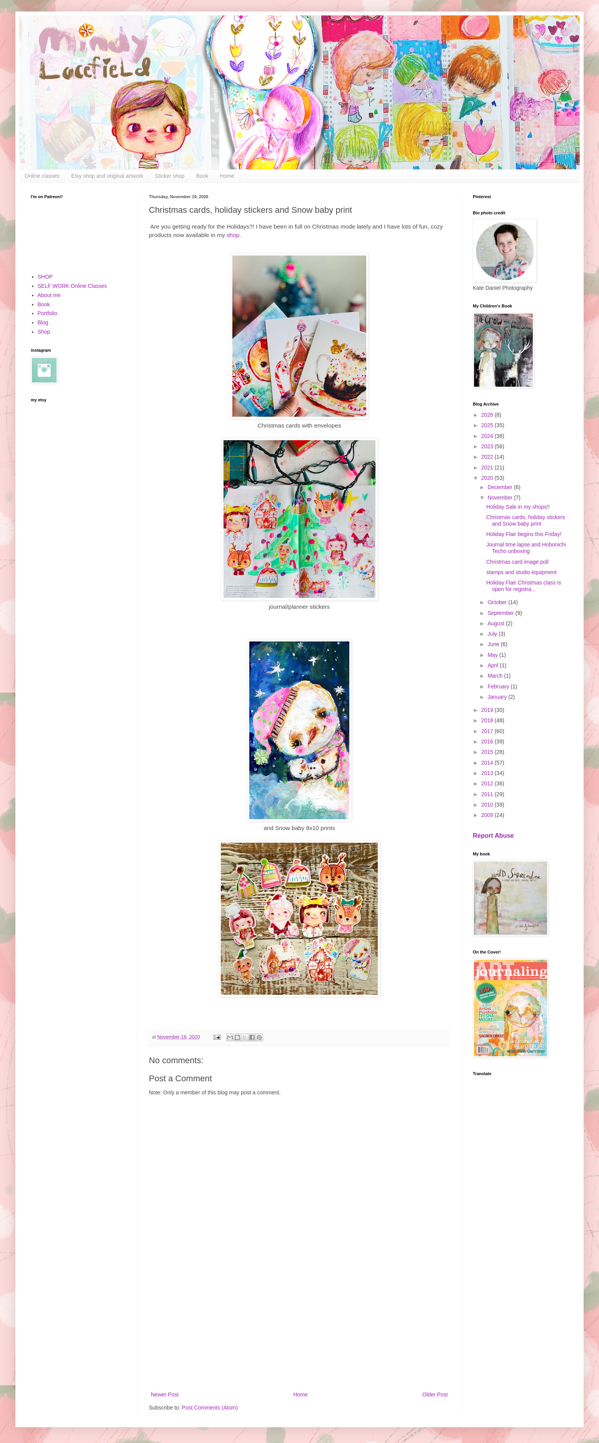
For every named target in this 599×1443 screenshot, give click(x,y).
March (495, 676)
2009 (488, 815)
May (493, 655)
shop (233, 235)
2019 (488, 710)
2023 (488, 446)
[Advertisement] (299, 1326)
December (500, 487)
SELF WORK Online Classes (72, 286)
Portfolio (47, 313)
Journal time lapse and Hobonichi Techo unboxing (526, 547)
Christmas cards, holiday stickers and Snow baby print (525, 520)
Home (227, 176)
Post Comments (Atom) (210, 1408)
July (493, 634)
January (497, 697)
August (496, 623)
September (501, 613)
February (499, 686)
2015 (488, 752)
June (494, 644)
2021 (488, 467)
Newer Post (165, 1394)
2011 (488, 794)
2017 (488, 731)
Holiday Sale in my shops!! (518, 507)
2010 (488, 805)
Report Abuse (493, 835)
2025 (488, 425)
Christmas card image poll (517, 562)
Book (202, 176)
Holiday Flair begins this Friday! (523, 534)
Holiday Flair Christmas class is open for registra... (523, 586)
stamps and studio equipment (521, 572)
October (497, 602)
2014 (488, 763)
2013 (488, 773)
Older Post (435, 1394)
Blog (43, 322)
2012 (488, 783)
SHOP (45, 277)
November (500, 497)
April (493, 665)
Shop (44, 332)
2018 (488, 720)
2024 (488, 436)
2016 (488, 741)
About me (49, 295)
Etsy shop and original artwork (107, 176)
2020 (488, 478)
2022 (488, 457)
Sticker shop (170, 176)
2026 (488, 415)
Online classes (42, 176)
